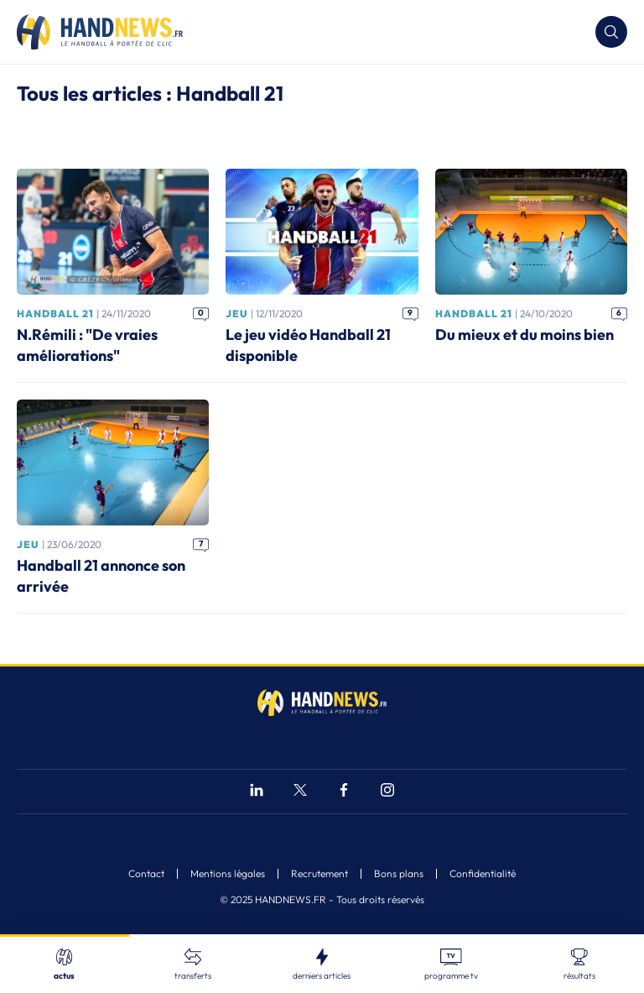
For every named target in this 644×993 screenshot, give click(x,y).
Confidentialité (482, 874)
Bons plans (398, 874)
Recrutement (319, 874)
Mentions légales (227, 874)
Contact (146, 874)
